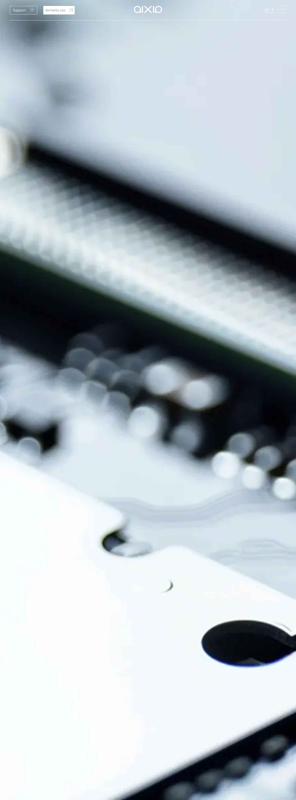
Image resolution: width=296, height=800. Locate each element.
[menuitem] (269, 10)
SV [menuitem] (267, 10)
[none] (269, 10)
